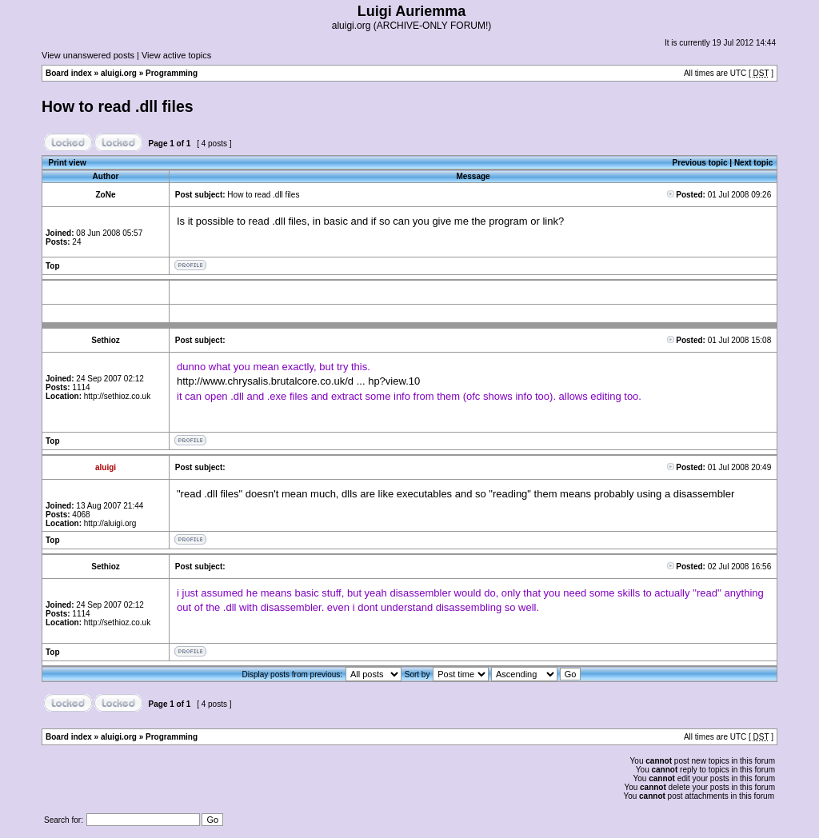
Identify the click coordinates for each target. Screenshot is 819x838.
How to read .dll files (118, 106)
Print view (67, 162)
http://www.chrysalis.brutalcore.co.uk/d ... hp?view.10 (298, 381)
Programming (172, 73)
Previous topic (700, 162)
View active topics (176, 55)
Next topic (753, 162)
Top (53, 265)
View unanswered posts (88, 55)
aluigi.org (119, 73)
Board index (69, 73)
